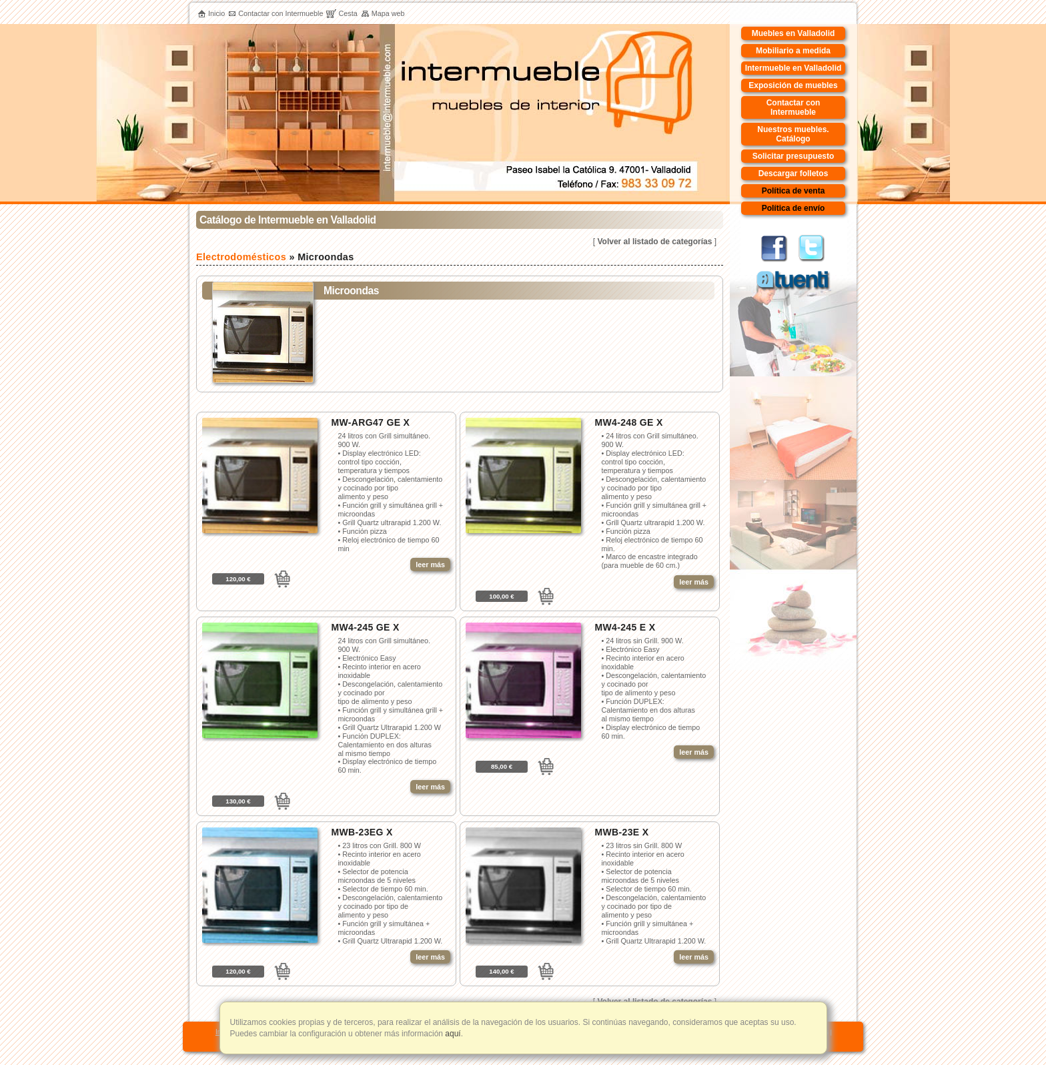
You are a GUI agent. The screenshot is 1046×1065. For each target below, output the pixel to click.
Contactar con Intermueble (275, 13)
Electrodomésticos (241, 257)
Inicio (211, 13)
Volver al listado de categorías (654, 241)
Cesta (341, 13)
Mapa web (383, 13)
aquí (452, 1033)
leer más (430, 565)
